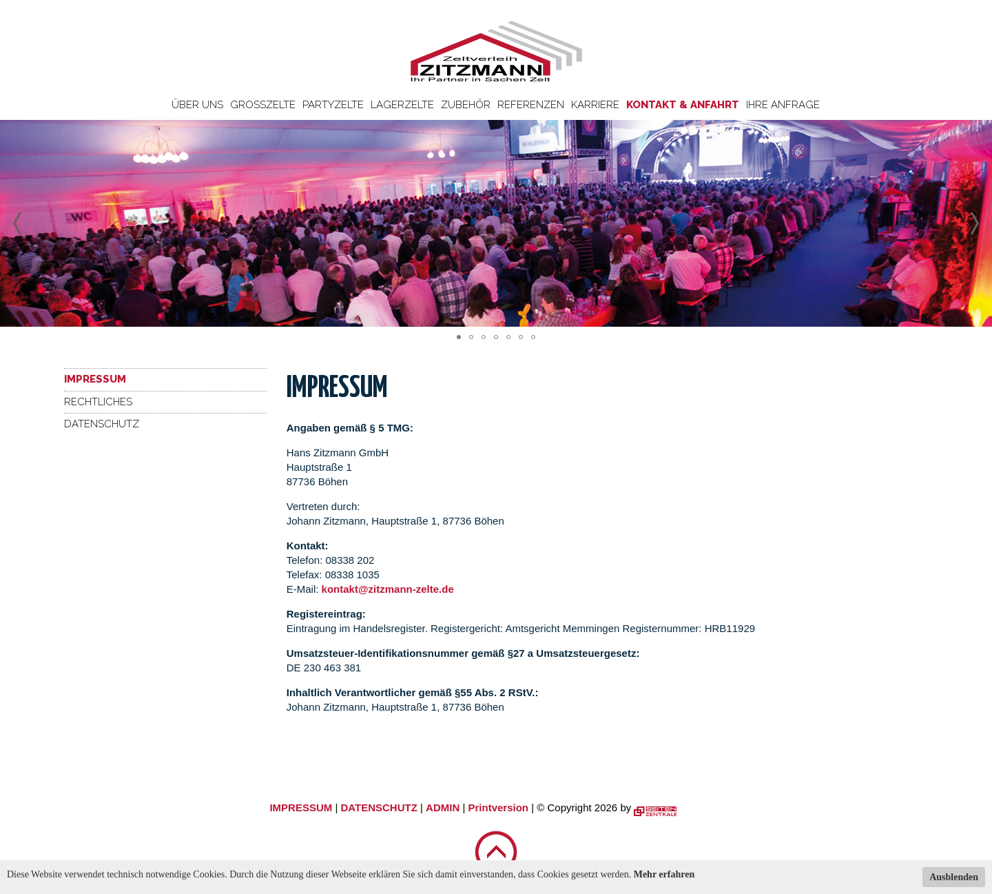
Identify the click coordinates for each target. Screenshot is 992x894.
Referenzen (530, 105)
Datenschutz (101, 424)
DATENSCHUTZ (378, 807)
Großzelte (263, 105)
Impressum (95, 379)
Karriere (595, 105)
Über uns (197, 105)
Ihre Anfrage (783, 105)
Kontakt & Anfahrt (682, 105)
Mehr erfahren (664, 874)
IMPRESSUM (300, 807)
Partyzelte (333, 105)
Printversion (498, 807)
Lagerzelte (402, 105)
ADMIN (442, 807)
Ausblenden (953, 877)
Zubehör (465, 105)
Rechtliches (98, 402)
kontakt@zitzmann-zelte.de (388, 589)
